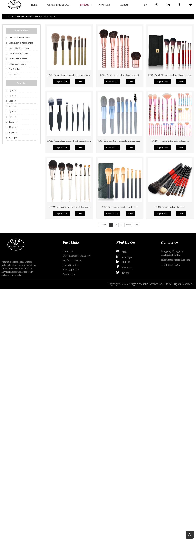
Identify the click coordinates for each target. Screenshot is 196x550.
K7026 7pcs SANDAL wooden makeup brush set (170, 75)
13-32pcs (13, 138)
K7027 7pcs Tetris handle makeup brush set (119, 75)
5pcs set (12, 95)
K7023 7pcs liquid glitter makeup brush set (170, 141)
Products (84, 4)
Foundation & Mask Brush (21, 43)
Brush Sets (41, 16)
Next (128, 225)
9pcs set (12, 116)
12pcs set (13, 132)
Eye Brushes (14, 69)
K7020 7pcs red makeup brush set (170, 207)
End (136, 225)
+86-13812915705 (170, 265)
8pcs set (12, 111)
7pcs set (51, 16)
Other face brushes (17, 64)
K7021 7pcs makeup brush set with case (120, 207)
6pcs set (12, 101)
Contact (124, 4)
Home (34, 4)
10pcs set (13, 122)
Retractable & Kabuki (19, 53)
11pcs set (13, 127)
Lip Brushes (14, 74)
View (80, 81)
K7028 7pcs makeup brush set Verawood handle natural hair (74, 75)
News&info (105, 4)
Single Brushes (21, 30)
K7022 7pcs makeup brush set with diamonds (69, 207)
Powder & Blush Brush (19, 37)
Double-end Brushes (18, 58)
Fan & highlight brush (19, 48)
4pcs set (12, 90)
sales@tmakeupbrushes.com (175, 259)
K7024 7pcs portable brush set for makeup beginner (121, 141)
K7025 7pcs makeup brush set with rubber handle (69, 141)
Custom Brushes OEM (59, 4)
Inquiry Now (61, 81)
